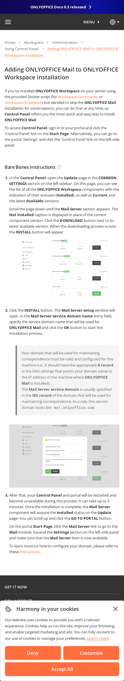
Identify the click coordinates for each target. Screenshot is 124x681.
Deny (33, 653)
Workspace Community (78, 96)
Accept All (62, 669)
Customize (91, 653)
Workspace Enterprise (23, 102)
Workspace (33, 42)
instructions (30, 551)
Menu (89, 22)
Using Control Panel (21, 48)
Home (10, 42)
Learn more (98, 638)
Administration (65, 42)
